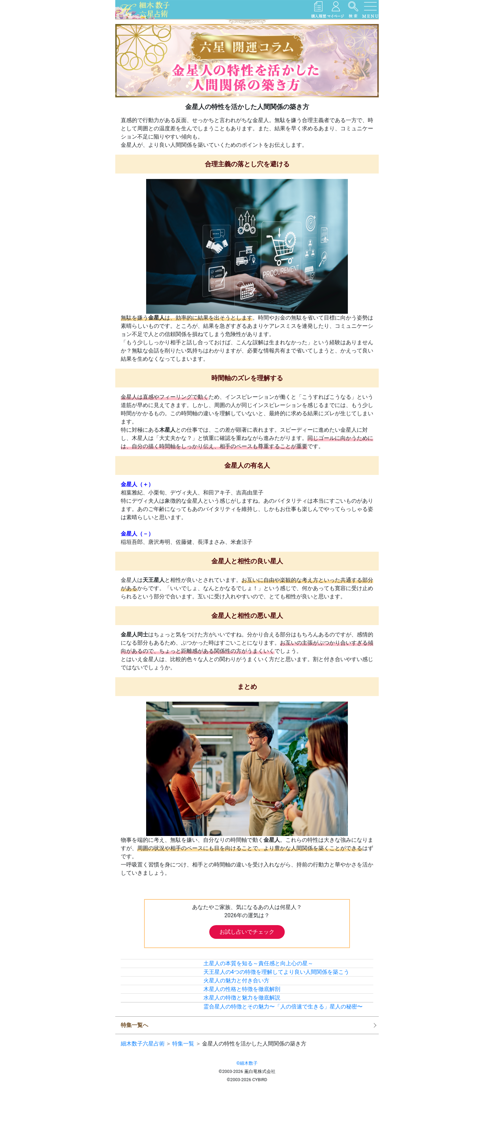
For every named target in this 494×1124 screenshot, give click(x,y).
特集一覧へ (134, 1025)
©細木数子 (247, 1063)
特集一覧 (183, 1043)
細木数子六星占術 (143, 1043)
